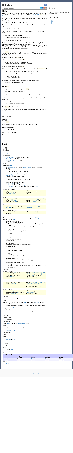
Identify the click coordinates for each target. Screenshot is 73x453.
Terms (39, 373)
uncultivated (10, 167)
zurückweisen (30, 292)
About (37, 373)
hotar (39, 191)
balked (14, 219)
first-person (8, 338)
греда (12, 199)
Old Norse (55, 11)
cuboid (14, 330)
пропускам (13, 290)
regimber (12, 283)
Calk (52, 23)
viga (33, 201)
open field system (27, 167)
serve (36, 186)
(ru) (36, 200)
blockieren (29, 274)
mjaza (36, 193)
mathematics (9, 330)
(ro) (35, 191)
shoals (7, 307)
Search (14, 1)
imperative (8, 339)
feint (19, 183)
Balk (52, 19)
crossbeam (11, 175)
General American (10, 159)
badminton (10, 186)
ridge (14, 167)
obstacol (35, 206)
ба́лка (33, 200)
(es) (35, 201)
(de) (13, 192)
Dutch (11, 298)
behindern (37, 274)
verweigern (34, 282)
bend (13, 351)
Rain (11, 192)
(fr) (15, 283)
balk (8, 311)
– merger (10, 160)
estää (11, 276)
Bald (52, 22)
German (63, 12)
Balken (11, 200)
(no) (16, 201)
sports (7, 183)
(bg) (15, 199)
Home (11, 1)
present (17, 338)
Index (18, 1)
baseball (10, 184)
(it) (36, 278)
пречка (7, 207)
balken (15, 298)
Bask (52, 21)
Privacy (34, 373)
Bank (52, 20)
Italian (50, 13)
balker (46, 358)
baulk (7, 154)
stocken (35, 283)
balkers (47, 360)
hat (33, 191)
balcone (52, 13)
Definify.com (34, 372)
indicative (21, 338)
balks (10, 165)
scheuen (29, 283)
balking (37, 218)
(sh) (40, 286)
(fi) (13, 276)
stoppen (41, 272)
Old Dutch (8, 323)
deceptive (12, 183)
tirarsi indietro (34, 285)
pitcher (26, 184)
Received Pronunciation (11, 157)
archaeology (9, 174)
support (10, 329)
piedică (29, 207)
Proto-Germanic (21, 323)
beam (7, 175)
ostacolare (33, 278)
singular (13, 338)
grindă (34, 199)
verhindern (34, 272)
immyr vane (12, 193)
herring (12, 307)
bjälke (7, 363)
